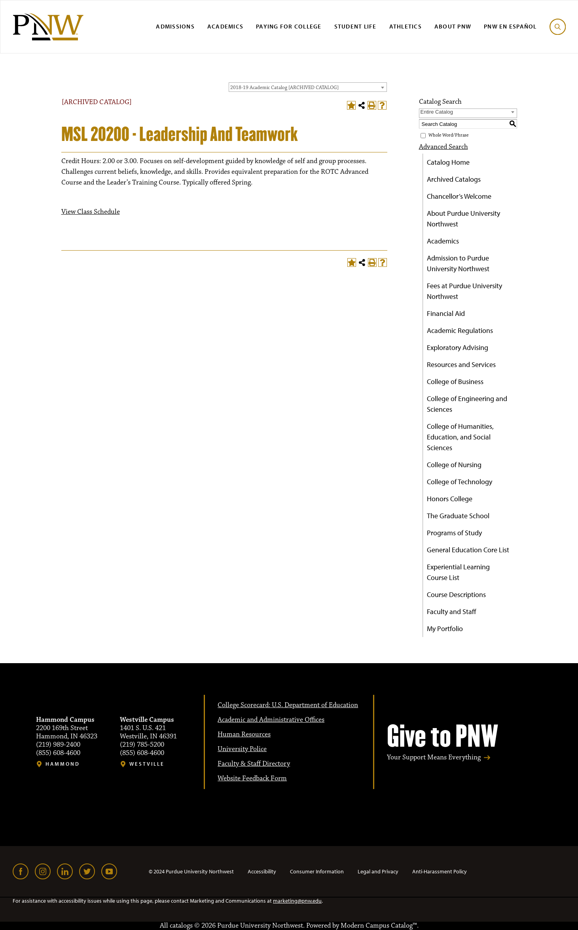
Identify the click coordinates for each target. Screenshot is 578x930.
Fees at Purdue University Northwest (464, 291)
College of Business (455, 381)
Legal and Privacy (378, 871)
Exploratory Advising (457, 347)
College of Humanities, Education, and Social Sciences (460, 437)
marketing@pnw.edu (297, 900)
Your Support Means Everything (434, 757)
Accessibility (262, 871)
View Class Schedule (90, 211)
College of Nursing (454, 464)
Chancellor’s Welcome (459, 196)
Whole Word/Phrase (448, 136)
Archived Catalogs (454, 179)
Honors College (449, 498)
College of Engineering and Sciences (467, 404)
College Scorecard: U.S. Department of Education (288, 705)
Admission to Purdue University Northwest (458, 263)
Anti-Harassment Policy (439, 871)
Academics (225, 26)
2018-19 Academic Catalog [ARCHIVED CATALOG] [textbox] (284, 87)
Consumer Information (317, 871)
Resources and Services (461, 364)
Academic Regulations (460, 330)
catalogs (181, 925)
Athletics (405, 26)
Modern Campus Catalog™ (379, 925)
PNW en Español (510, 26)
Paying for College (289, 26)
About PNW (452, 26)
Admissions (175, 26)
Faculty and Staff (451, 611)
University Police (242, 749)
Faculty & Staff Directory (254, 763)
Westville (147, 764)
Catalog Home (448, 162)
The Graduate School (458, 515)
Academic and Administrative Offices (271, 719)
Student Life (355, 26)
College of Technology (459, 481)
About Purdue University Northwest (463, 218)
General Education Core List (468, 549)
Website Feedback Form (252, 778)
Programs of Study (454, 532)
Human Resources (244, 734)
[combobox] (308, 87)
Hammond (62, 764)
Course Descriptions (456, 594)
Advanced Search (443, 147)
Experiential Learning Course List (458, 572)
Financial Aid (446, 313)
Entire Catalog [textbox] (437, 112)
